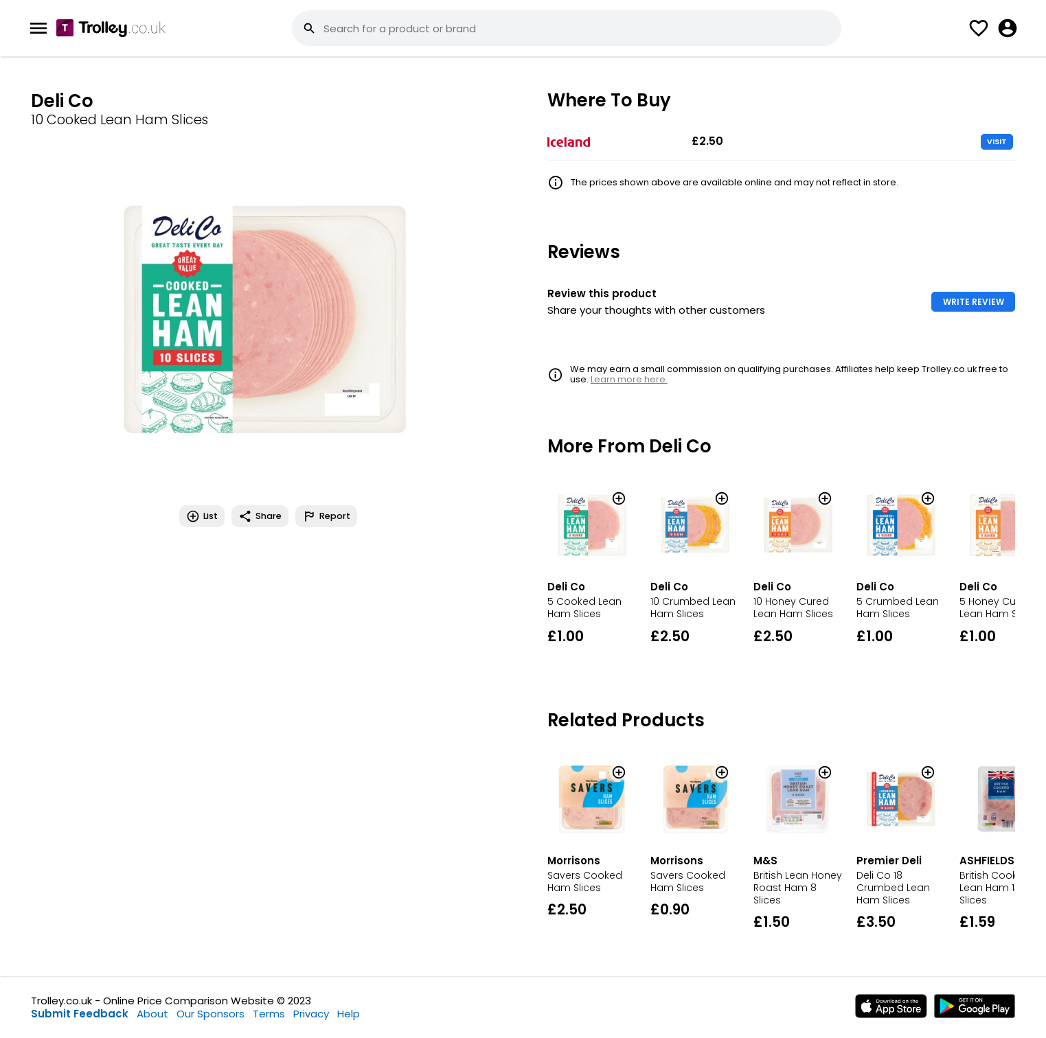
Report (326, 516)
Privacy (311, 1013)
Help (348, 1013)
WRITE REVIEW (973, 302)
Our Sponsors (211, 1013)
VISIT (997, 141)
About (152, 1013)
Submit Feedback (79, 1013)
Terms (269, 1013)
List (202, 516)
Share (260, 516)
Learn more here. (629, 379)
